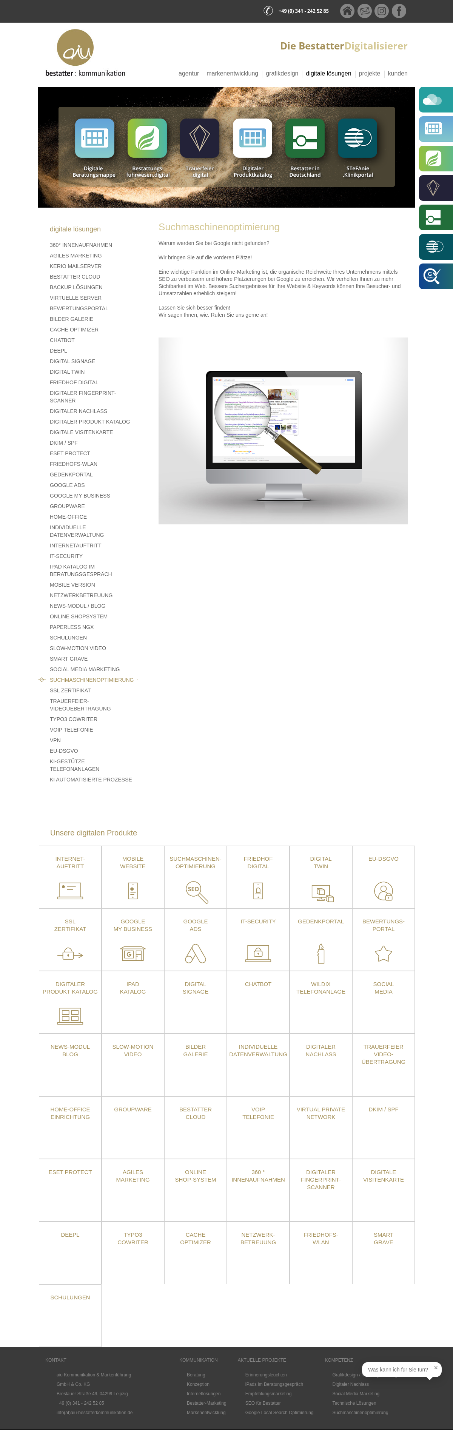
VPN (55, 740)
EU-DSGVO (64, 751)
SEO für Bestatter (263, 1403)
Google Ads (67, 485)
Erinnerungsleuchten (266, 1375)
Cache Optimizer (74, 330)
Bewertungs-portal (383, 925)
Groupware (67, 506)
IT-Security (66, 556)
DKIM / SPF (64, 443)
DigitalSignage (195, 988)
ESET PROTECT (70, 453)
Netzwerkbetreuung (81, 595)
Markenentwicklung (232, 73)
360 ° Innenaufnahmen (258, 1176)
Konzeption (198, 1384)
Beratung (196, 1375)
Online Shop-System (195, 1176)
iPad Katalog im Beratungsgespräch (81, 570)
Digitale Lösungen (328, 73)
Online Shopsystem (79, 616)
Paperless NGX (72, 627)
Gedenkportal (71, 475)
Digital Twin (67, 372)
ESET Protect (70, 1172)
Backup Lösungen (76, 287)
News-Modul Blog (70, 1050)
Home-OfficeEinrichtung (70, 1113)
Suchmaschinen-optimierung (195, 862)
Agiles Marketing (76, 256)
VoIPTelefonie (258, 1113)
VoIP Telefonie (71, 730)
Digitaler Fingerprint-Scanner (83, 397)
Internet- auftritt (70, 862)
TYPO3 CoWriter (73, 719)
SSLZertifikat (70, 925)
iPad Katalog (133, 988)
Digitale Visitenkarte (81, 432)
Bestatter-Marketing (206, 1403)
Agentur (189, 73)
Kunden (398, 73)
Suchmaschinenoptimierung (92, 680)
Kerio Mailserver (76, 266)
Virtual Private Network (321, 1113)
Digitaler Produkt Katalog (90, 422)
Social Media (383, 988)
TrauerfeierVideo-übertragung (383, 1054)
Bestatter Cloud (75, 277)
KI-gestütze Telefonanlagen (74, 765)
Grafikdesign (282, 73)
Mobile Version (72, 585)
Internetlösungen (203, 1393)
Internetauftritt (76, 545)
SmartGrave (383, 1238)
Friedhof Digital (74, 382)
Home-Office (68, 517)
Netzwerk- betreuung (258, 1238)
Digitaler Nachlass (78, 411)
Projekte (370, 73)
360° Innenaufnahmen (81, 245)
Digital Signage (73, 361)
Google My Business (80, 496)
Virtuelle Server (76, 298)
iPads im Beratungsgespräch (274, 1384)
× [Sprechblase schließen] (436, 1367)
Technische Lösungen (354, 1403)
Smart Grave (69, 659)
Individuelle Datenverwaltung (77, 531)
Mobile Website (133, 862)
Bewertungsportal (79, 308)
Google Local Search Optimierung (279, 1412)
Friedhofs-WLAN (73, 464)
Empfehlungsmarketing (268, 1393)
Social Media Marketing (85, 669)
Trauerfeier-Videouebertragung (80, 705)
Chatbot (62, 340)
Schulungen (68, 638)
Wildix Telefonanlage (320, 988)
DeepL (58, 351)
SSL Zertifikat (70, 690)
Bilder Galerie (71, 319)
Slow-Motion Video (78, 648)
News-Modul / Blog (77, 606)
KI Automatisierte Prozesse (91, 780)
